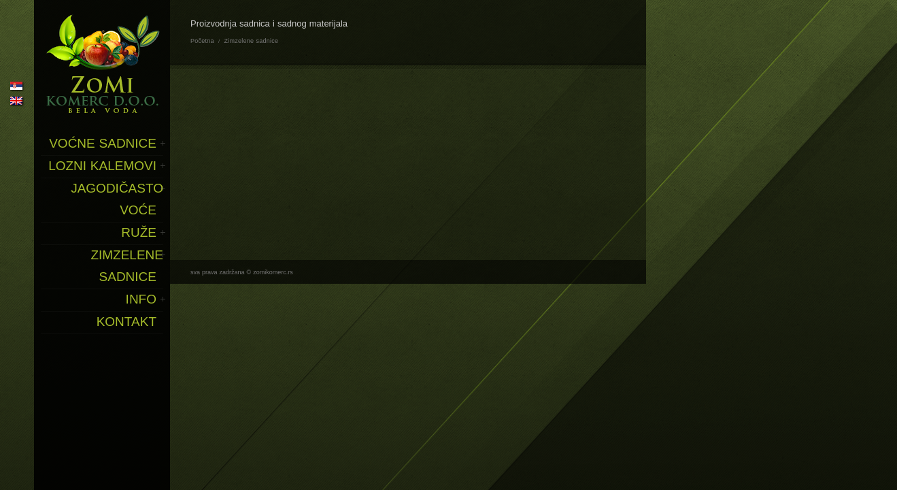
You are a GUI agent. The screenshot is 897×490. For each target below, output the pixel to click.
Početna (202, 40)
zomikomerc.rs (273, 272)
